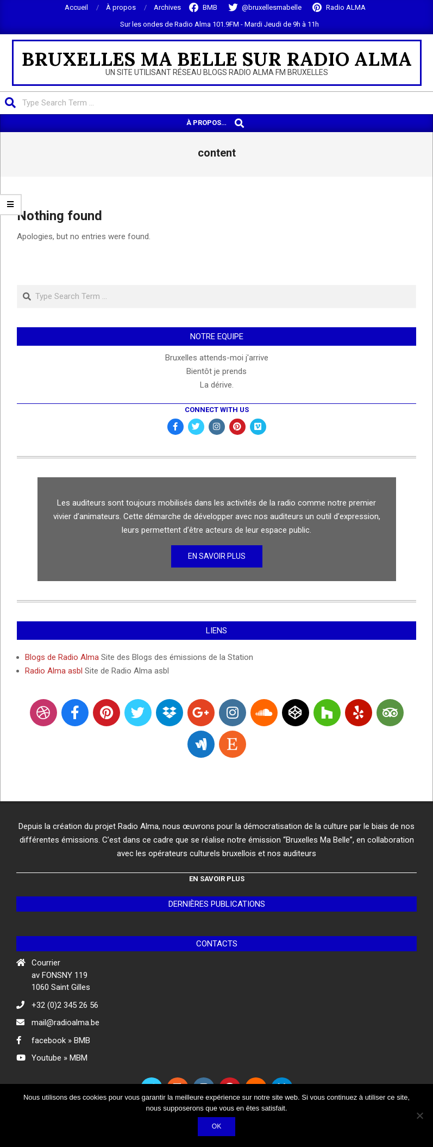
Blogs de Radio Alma (62, 657)
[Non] (419, 1115)
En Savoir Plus (217, 556)
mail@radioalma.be (65, 1022)
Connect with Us (217, 410)
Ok (217, 1126)
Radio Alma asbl (54, 671)
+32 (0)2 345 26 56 (65, 1005)
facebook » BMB (61, 1040)
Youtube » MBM (59, 1058)
